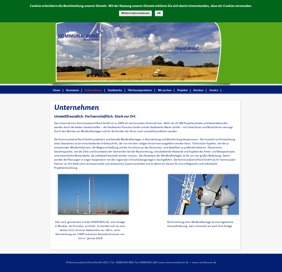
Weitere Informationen (135, 13)
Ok (159, 13)
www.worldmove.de (204, 262)
